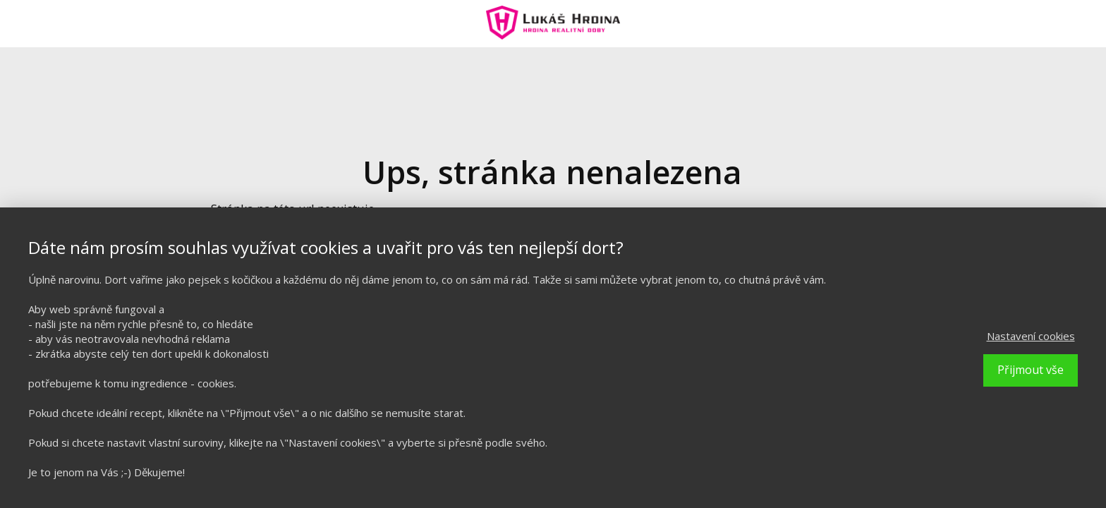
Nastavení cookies (1031, 336)
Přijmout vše (1030, 369)
